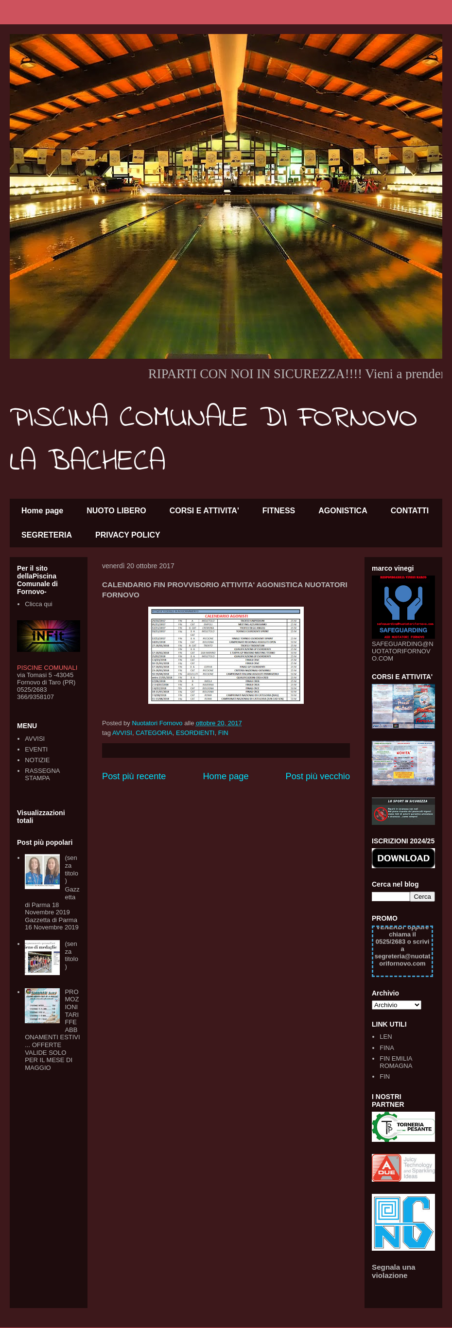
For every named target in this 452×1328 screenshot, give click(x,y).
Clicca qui (38, 604)
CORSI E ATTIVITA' (204, 511)
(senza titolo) (71, 869)
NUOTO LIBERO (116, 511)
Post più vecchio (318, 776)
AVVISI (122, 732)
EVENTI (36, 749)
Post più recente (134, 776)
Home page (42, 511)
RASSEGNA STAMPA (42, 774)
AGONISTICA (342, 511)
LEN (386, 1036)
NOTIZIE (37, 760)
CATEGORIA (154, 732)
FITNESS (279, 511)
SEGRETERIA (46, 535)
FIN (223, 732)
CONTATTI (410, 511)
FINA (387, 1047)
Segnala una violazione (394, 1271)
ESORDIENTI (195, 732)
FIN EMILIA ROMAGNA (396, 1062)
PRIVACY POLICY (127, 535)
